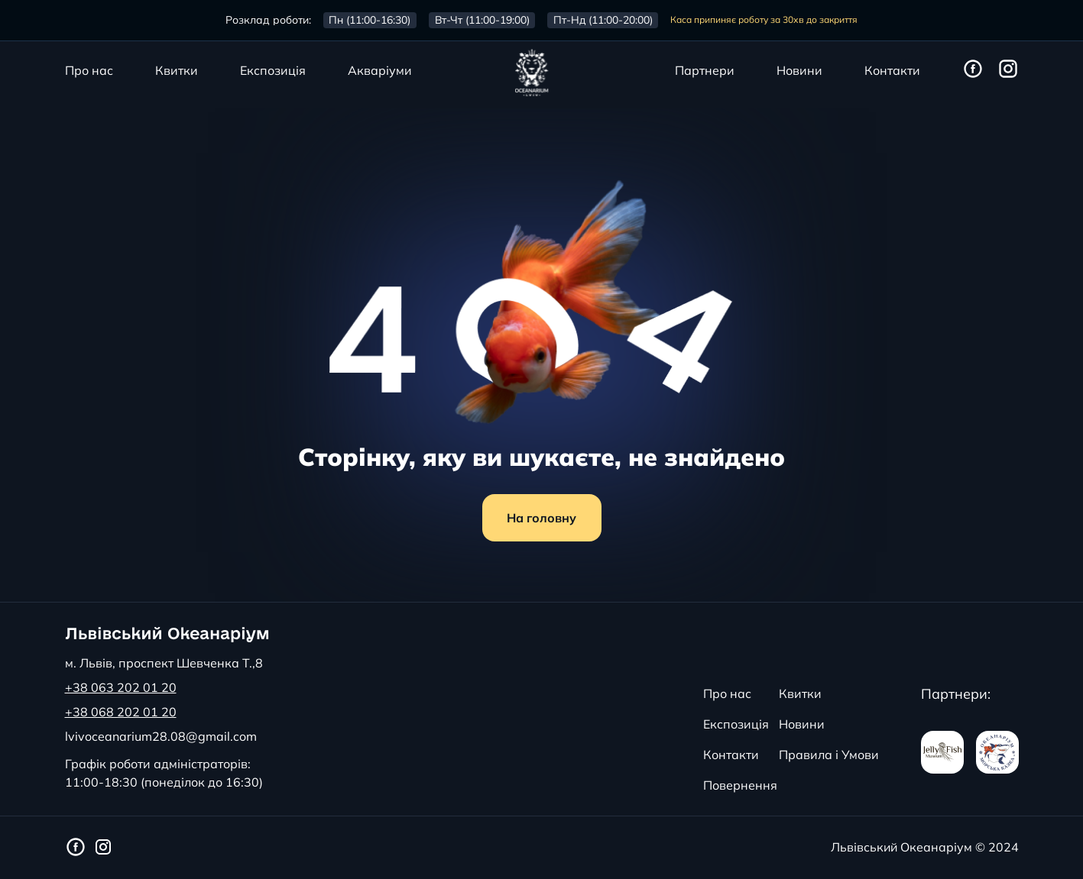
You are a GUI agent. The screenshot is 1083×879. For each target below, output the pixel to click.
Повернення (740, 785)
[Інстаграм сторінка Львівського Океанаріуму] (1008, 69)
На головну (541, 517)
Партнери (704, 71)
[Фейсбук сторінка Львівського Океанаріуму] (973, 69)
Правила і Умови (829, 754)
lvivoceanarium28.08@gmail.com (161, 736)
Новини (799, 71)
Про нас (89, 71)
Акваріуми (380, 71)
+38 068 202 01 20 (121, 712)
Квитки (176, 71)
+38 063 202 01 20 (121, 687)
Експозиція (273, 71)
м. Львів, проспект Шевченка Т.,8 (164, 663)
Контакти (892, 71)
